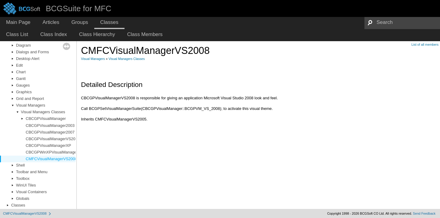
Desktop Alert (27, 58)
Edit (19, 65)
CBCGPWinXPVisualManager (52, 152)
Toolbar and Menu (31, 172)
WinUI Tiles (26, 185)
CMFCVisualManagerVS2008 (51, 159)
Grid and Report (30, 98)
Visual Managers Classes (43, 112)
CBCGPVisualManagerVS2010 (53, 139)
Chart (21, 72)
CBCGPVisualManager (46, 118)
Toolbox (23, 178)
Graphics (24, 92)
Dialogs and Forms (32, 52)
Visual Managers (30, 105)
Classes (18, 205)
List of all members (425, 44)
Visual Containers (31, 192)
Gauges (23, 85)
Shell (20, 165)
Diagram (23, 45)
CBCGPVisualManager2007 (50, 132)
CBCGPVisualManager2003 (50, 125)
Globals (22, 198)
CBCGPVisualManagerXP (48, 145)
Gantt (21, 78)
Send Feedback (424, 213)
